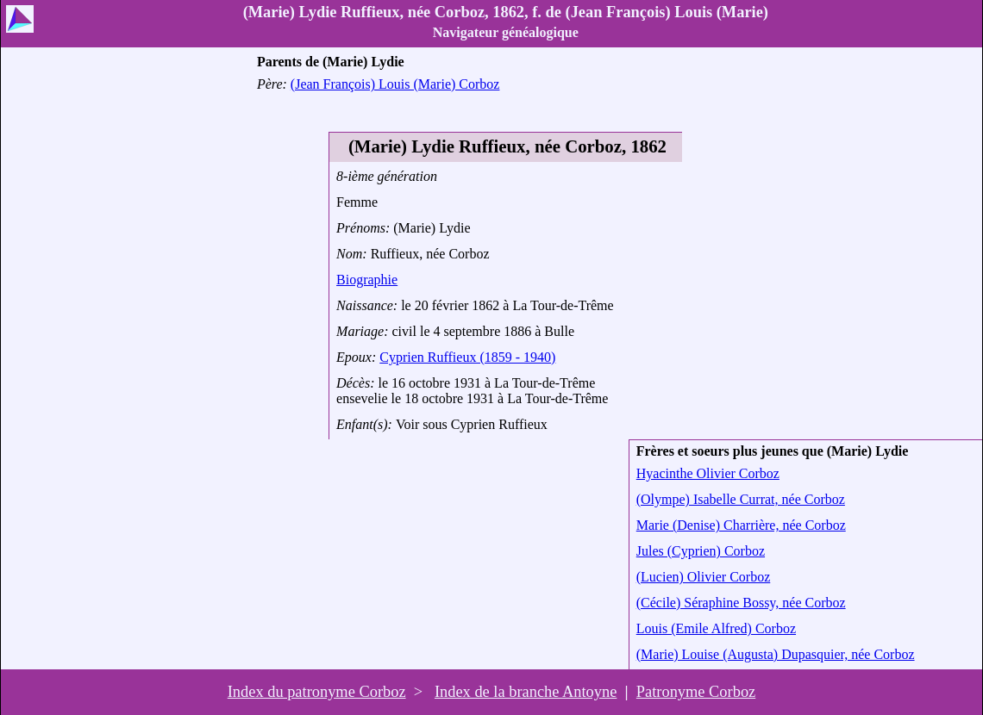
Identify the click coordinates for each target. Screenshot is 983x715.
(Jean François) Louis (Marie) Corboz (395, 84)
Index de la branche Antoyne (526, 691)
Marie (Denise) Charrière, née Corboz (741, 525)
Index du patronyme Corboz (317, 691)
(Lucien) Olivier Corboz (703, 576)
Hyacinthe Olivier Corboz (708, 473)
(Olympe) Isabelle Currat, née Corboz (740, 499)
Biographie (367, 279)
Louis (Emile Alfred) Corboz (716, 628)
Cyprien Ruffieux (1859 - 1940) (467, 357)
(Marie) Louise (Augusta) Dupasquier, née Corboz (775, 654)
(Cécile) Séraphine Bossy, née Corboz (741, 602)
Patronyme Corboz (695, 691)
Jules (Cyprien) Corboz (700, 551)
